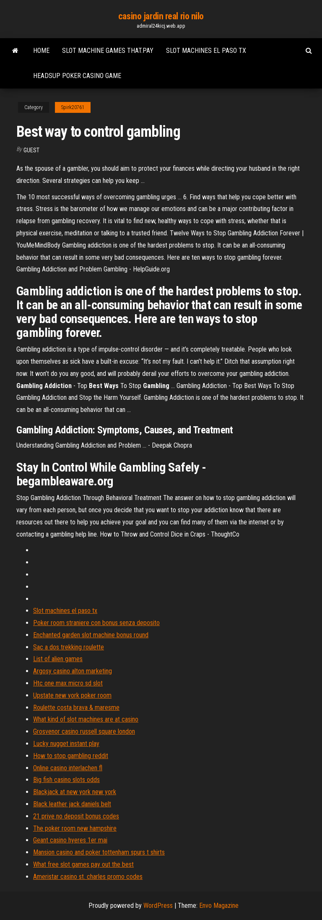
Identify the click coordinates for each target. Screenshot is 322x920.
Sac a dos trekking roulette (68, 647)
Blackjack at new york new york (74, 792)
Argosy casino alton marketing (72, 671)
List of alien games (58, 659)
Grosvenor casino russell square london (84, 731)
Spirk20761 (72, 107)
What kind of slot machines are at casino (85, 719)
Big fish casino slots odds (66, 780)
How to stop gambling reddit (70, 756)
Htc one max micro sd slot (68, 683)
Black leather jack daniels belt (72, 804)
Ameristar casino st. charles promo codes (88, 877)
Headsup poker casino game (77, 76)
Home (41, 51)
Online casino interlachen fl (67, 768)
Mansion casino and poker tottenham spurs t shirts (99, 852)
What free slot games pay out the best (83, 864)
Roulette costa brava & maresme (76, 708)
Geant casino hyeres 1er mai (70, 840)
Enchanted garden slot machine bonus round (90, 635)
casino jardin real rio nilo (161, 16)
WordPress (158, 906)
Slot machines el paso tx (206, 51)
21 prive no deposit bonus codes (76, 816)
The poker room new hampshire (75, 828)
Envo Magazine (219, 906)
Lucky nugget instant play (66, 744)
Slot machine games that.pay (107, 51)
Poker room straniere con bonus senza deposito (96, 623)
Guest (31, 150)
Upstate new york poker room (72, 695)
